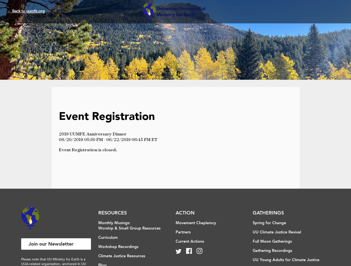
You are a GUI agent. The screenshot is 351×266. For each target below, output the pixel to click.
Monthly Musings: (114, 223)
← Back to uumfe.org (26, 11)
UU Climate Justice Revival (277, 232)
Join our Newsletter (50, 244)
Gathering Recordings (272, 251)
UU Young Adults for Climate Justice (286, 260)
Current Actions (190, 242)
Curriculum (108, 238)
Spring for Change (269, 223)
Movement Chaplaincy (196, 223)
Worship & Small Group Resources (129, 229)
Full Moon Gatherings (272, 242)
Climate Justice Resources (121, 256)
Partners (183, 232)
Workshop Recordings (118, 247)
